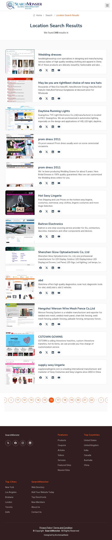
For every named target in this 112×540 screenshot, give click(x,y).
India (86, 450)
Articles (61, 450)
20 (78, 400)
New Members (38, 502)
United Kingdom (91, 445)
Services (62, 460)
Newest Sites (64, 470)
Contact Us (37, 512)
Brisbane (9, 497)
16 (51, 400)
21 (85, 400)
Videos (61, 455)
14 (38, 400)
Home (37, 15)
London (8, 502)
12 (24, 400)
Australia (88, 460)
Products (62, 440)
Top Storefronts (39, 497)
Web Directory (38, 487)
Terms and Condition (62, 528)
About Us (36, 507)
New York (9, 487)
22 (91, 400)
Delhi (7, 512)
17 (58, 400)
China (86, 465)
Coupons (62, 445)
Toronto (9, 507)
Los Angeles (10, 492)
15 (44, 400)
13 (31, 400)
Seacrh (49, 15)
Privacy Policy (46, 528)
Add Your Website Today (43, 492)
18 (64, 400)
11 (17, 400)
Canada (87, 455)
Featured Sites (64, 465)
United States (90, 440)
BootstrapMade (61, 535)
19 (71, 400)
